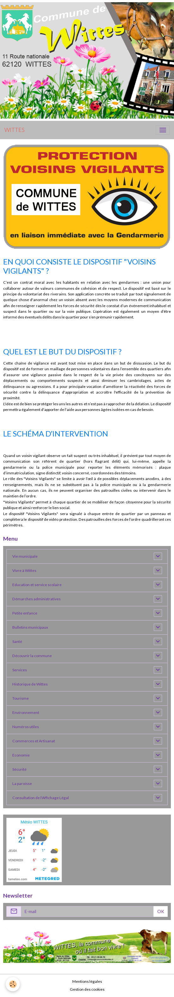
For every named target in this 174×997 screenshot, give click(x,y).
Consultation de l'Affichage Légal (40, 797)
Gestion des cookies (87, 989)
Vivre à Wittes (24, 570)
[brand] (14, 130)
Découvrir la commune (32, 655)
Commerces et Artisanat (33, 741)
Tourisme (20, 698)
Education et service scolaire (37, 584)
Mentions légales (87, 981)
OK (160, 911)
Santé (17, 641)
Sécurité (19, 769)
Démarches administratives (36, 598)
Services (19, 670)
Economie (21, 755)
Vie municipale (25, 556)
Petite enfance (24, 613)
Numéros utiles (25, 726)
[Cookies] (13, 984)
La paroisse (22, 783)
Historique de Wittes (30, 684)
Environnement (25, 712)
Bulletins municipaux (30, 627)
